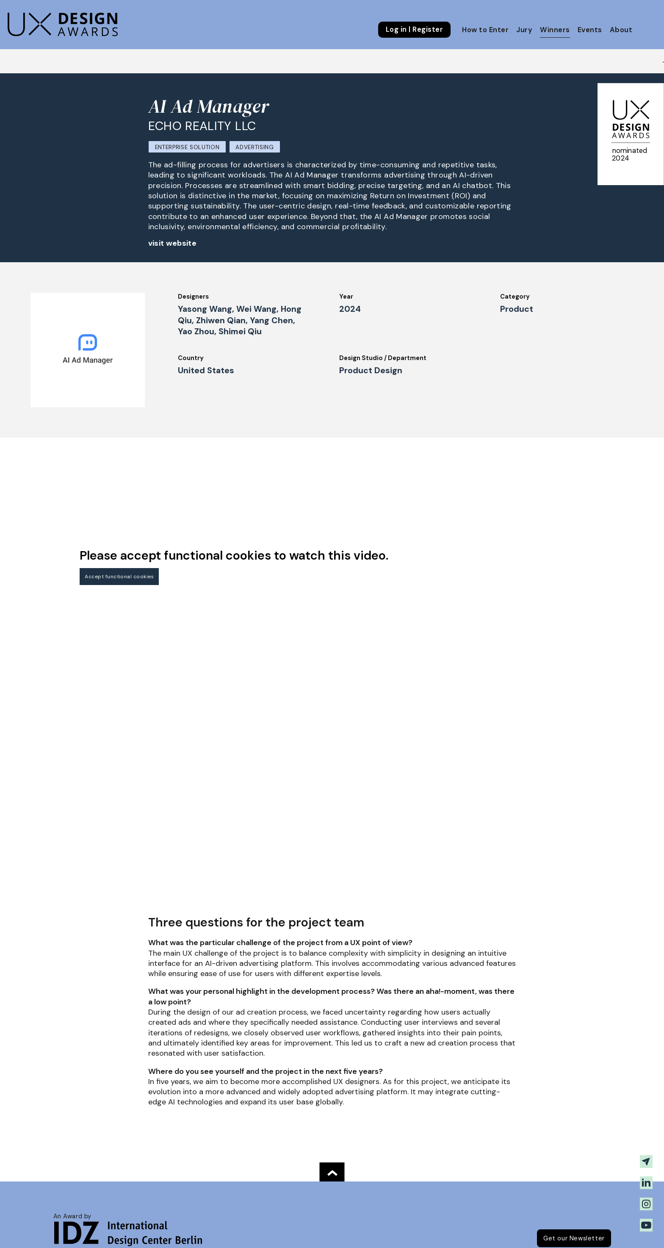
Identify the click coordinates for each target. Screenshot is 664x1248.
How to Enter (485, 29)
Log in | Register (414, 29)
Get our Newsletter (574, 1238)
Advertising (254, 147)
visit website (172, 243)
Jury (524, 29)
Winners (555, 29)
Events (590, 29)
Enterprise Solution (187, 147)
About (621, 29)
